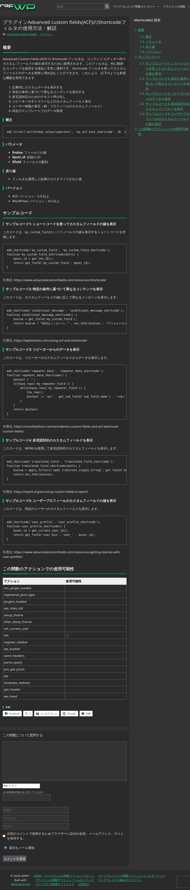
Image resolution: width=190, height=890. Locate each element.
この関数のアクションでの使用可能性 (163, 131)
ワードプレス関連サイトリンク (54, 884)
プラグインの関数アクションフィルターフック (64, 880)
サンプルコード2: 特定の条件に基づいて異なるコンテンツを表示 (167, 83)
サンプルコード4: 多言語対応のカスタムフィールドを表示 (167, 106)
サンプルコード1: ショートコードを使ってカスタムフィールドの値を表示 (167, 68)
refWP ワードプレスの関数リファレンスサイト (64, 876)
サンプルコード (149, 57)
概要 (141, 30)
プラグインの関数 (176, 6)
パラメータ (153, 41)
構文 (148, 36)
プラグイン (46, 34)
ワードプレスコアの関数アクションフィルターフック (131, 876)
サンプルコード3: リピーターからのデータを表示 (167, 96)
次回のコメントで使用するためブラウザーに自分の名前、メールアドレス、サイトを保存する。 (65, 836)
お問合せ (83, 884)
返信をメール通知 (18, 848)
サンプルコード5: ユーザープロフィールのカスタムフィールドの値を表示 (167, 119)
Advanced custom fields (22, 34)
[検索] (107, 6)
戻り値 (150, 46)
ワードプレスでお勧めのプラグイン (120, 880)
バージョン (153, 51)
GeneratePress (20, 884)
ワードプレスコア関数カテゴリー (136, 6)
